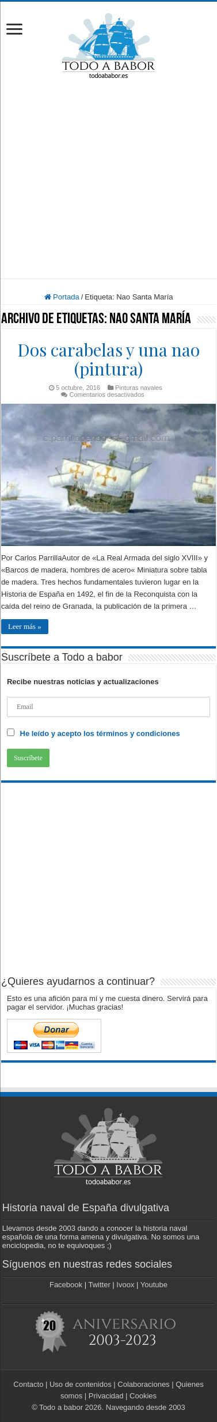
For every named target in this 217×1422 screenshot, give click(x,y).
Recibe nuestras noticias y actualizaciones (83, 681)
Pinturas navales (138, 387)
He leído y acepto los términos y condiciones (100, 733)
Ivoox (125, 1284)
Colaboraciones (143, 1384)
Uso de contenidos (81, 1384)
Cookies (143, 1395)
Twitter (99, 1284)
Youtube (153, 1284)
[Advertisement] (109, 178)
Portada (61, 297)
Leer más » (24, 626)
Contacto (28, 1384)
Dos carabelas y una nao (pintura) (108, 359)
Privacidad (106, 1395)
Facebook (66, 1284)
